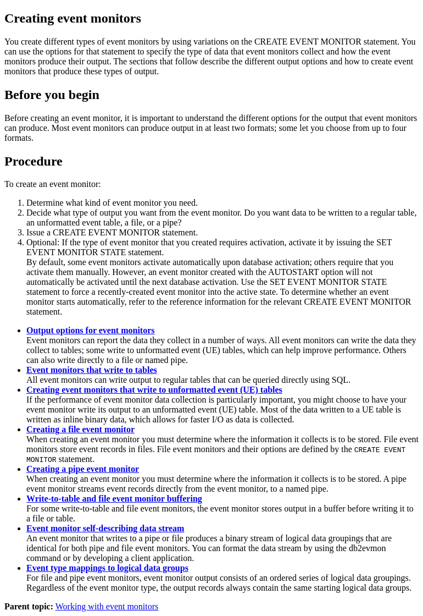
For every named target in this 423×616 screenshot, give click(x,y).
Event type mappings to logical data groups (107, 568)
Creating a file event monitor (80, 429)
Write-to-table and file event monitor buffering (114, 498)
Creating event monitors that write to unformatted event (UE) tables (154, 389)
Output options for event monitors (90, 330)
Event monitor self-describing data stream (105, 528)
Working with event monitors (107, 606)
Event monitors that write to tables (91, 370)
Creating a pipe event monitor (82, 469)
